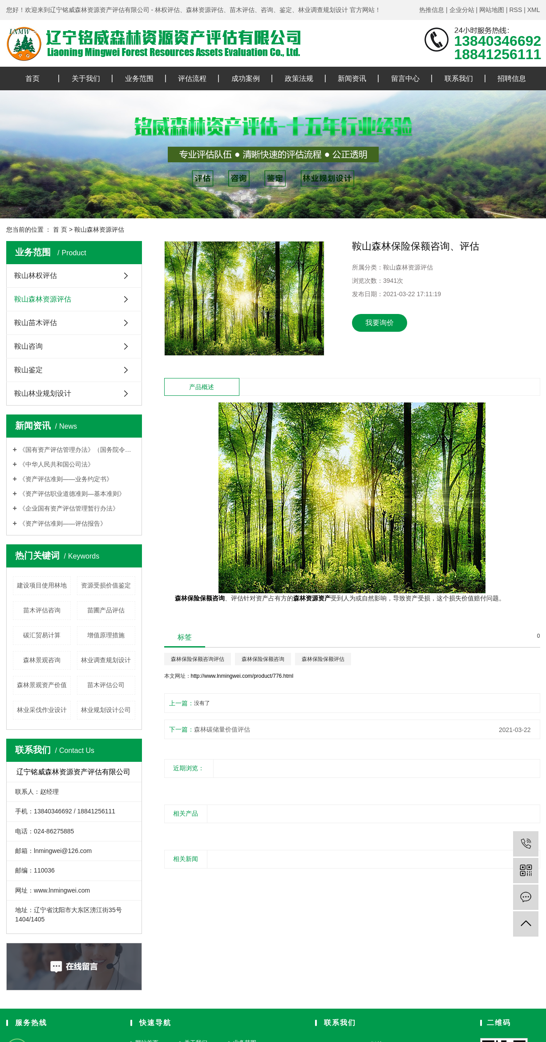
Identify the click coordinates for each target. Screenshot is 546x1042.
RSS (515, 9)
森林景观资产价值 (42, 684)
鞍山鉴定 (28, 370)
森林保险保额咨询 (263, 659)
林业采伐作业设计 (42, 709)
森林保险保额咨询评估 (197, 659)
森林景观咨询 (42, 660)
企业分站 (461, 9)
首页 (32, 78)
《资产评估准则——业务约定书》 (66, 479)
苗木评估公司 (106, 684)
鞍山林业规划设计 (42, 393)
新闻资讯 (352, 78)
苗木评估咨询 (42, 610)
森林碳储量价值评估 (222, 729)
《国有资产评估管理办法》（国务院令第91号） (77, 449)
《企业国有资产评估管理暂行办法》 (69, 508)
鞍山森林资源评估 (99, 229)
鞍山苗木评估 (35, 322)
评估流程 (192, 78)
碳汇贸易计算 (42, 635)
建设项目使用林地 (42, 585)
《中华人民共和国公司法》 (56, 464)
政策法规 (299, 78)
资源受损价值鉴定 (106, 585)
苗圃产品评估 (106, 610)
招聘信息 (511, 78)
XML (533, 9)
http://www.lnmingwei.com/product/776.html (242, 676)
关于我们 (86, 78)
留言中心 (405, 78)
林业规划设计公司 (106, 709)
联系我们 (459, 78)
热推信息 (431, 9)
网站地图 (491, 9)
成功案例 (245, 78)
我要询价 (379, 322)
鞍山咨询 (28, 346)
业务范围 (139, 78)
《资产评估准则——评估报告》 (62, 523)
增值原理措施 (106, 635)
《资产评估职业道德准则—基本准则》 (72, 493)
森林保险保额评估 (323, 659)
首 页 (60, 229)
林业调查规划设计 (106, 660)
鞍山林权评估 (35, 275)
